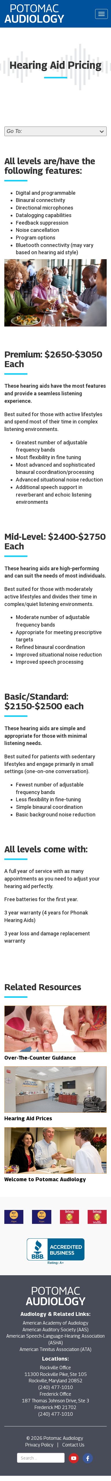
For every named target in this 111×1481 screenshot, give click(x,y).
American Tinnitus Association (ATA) (55, 1349)
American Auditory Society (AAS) (55, 1329)
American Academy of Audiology (55, 1323)
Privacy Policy (39, 1445)
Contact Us (73, 1445)
